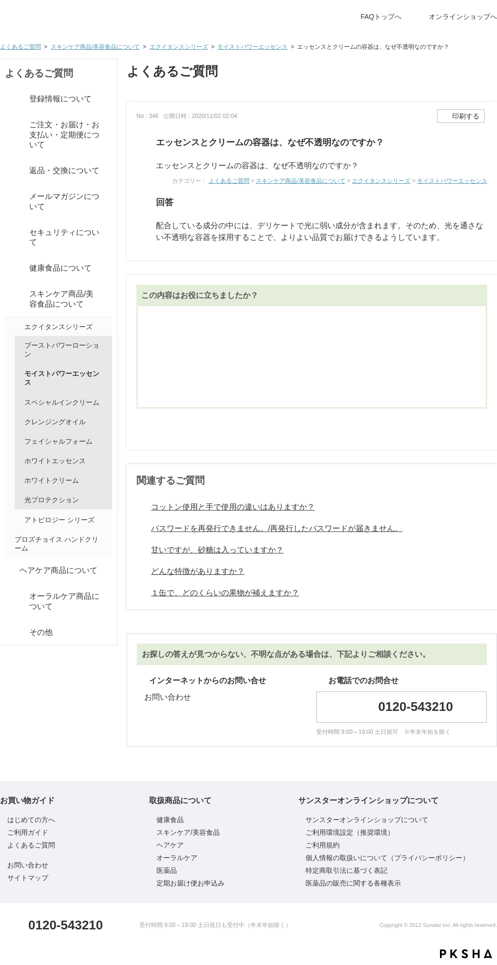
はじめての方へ (31, 820)
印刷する (465, 116)
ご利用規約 (323, 845)
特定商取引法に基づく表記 (346, 870)
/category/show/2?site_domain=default (10, 99)
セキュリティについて (64, 237)
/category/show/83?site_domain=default (10, 237)
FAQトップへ (381, 16)
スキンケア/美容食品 (188, 832)
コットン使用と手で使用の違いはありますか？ (233, 507)
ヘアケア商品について (58, 570)
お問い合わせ (167, 697)
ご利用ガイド (27, 832)
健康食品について (60, 268)
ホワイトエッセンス (55, 461)
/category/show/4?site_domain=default (10, 171)
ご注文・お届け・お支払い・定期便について (64, 134)
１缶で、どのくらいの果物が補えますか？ (225, 593)
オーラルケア (176, 858)
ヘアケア (170, 845)
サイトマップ (27, 878)
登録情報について (60, 99)
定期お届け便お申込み (190, 883)
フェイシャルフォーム (58, 441)
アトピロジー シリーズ (59, 520)
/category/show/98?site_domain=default (18, 327)
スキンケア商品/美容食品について (95, 46)
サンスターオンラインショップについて (367, 820)
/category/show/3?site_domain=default (10, 135)
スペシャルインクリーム (61, 402)
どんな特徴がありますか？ (198, 571)
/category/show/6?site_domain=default (10, 299)
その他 (41, 632)
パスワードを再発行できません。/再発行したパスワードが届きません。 (276, 528)
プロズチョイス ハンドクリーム (56, 543)
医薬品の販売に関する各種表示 (353, 883)
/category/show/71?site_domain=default (18, 520)
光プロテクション (51, 500)
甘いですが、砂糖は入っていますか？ (217, 550)
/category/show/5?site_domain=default (10, 269)
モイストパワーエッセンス (252, 46)
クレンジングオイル (55, 422)
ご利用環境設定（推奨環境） (350, 832)
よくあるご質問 (20, 46)
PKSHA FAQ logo (466, 953)
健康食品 (170, 820)
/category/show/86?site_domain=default (10, 202)
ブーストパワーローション (61, 349)
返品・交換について (64, 170)
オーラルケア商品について (64, 601)
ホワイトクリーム (51, 480)
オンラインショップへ (463, 16)
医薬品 (166, 870)
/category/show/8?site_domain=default (10, 602)
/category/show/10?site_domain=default (10, 632)
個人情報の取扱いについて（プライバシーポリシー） (387, 858)
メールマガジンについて (64, 201)
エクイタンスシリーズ (179, 46)
